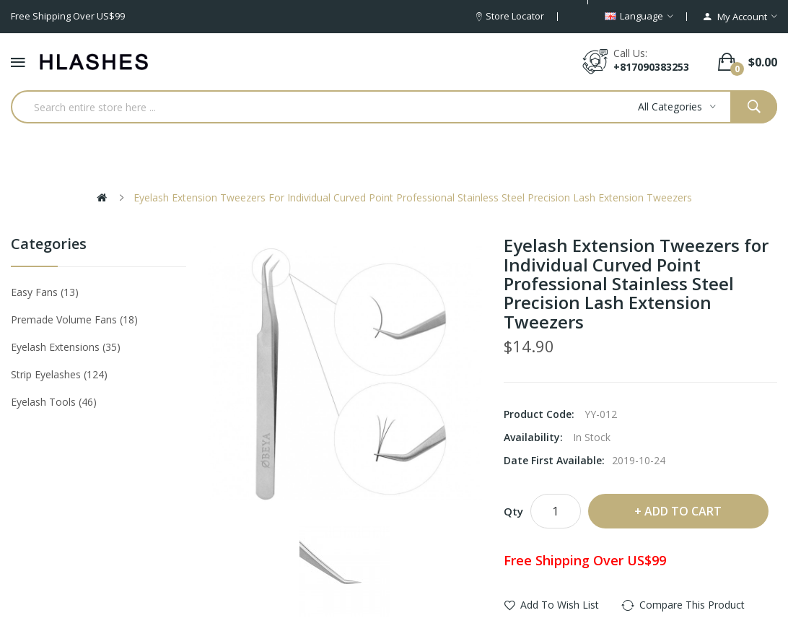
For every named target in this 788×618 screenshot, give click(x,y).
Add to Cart (683, 511)
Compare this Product (692, 605)
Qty (513, 511)
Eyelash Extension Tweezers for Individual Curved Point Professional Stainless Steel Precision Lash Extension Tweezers (412, 197)
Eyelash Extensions (66, 347)
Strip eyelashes (59, 374)
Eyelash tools (54, 402)
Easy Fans (45, 292)
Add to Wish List (559, 605)
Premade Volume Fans (74, 319)
